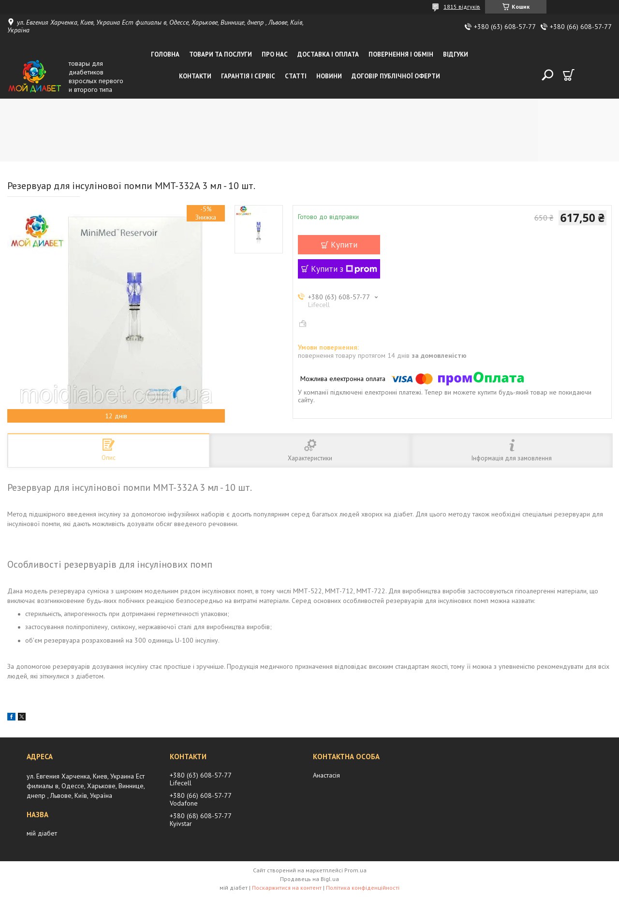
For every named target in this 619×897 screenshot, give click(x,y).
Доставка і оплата (328, 54)
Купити (344, 244)
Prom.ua (355, 870)
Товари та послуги (220, 54)
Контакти (195, 76)
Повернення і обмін (400, 54)
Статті (296, 76)
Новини (329, 76)
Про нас (275, 54)
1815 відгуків (461, 6)
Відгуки (455, 54)
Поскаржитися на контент (287, 887)
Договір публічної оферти (396, 76)
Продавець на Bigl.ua (309, 878)
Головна (165, 54)
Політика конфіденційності (362, 887)
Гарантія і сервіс (248, 76)
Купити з (344, 269)
